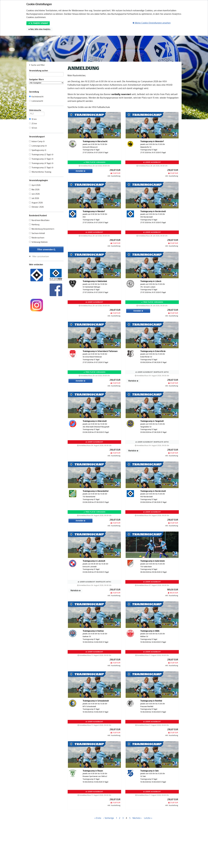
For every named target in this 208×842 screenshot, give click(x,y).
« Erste (97, 818)
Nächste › (137, 818)
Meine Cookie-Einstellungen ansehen (152, 23)
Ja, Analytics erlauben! (38, 23)
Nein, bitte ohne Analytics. (39, 29)
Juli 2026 (34, 198)
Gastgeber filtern (46, 81)
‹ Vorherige (108, 818)
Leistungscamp (38, 146)
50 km (33, 128)
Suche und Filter (38, 65)
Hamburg (34, 224)
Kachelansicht (36, 97)
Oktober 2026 (36, 207)
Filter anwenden (46, 249)
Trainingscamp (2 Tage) (41, 155)
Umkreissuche (36, 110)
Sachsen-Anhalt (37, 233)
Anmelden (80, 171)
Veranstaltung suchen (46, 71)
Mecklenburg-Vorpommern (41, 229)
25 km (33, 123)
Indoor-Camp (37, 141)
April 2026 (34, 185)
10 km (33, 119)
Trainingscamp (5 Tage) (41, 167)
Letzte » (148, 818)
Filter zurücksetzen (40, 256)
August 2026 (36, 203)
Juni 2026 (34, 194)
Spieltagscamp (37, 150)
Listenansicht (36, 101)
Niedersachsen (36, 238)
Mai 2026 (34, 189)
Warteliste (133, 381)
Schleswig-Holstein (38, 242)
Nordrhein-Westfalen (39, 220)
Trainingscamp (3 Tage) (41, 159)
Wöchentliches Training (40, 172)
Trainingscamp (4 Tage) (41, 163)
